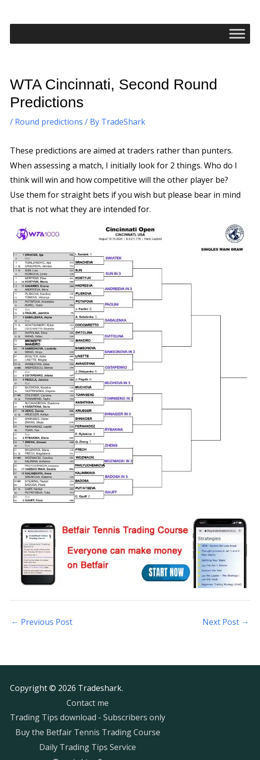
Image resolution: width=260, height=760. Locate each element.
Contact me (87, 702)
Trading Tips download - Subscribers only (87, 717)
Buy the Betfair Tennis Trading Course (87, 732)
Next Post (225, 621)
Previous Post (41, 621)
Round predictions (49, 121)
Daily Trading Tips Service (87, 747)
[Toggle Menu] (237, 33)
